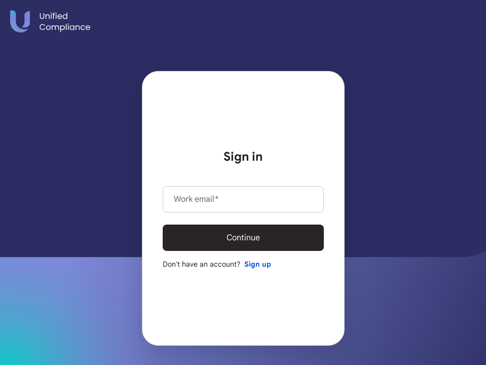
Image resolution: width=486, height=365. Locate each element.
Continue (243, 238)
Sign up (257, 264)
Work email (196, 199)
